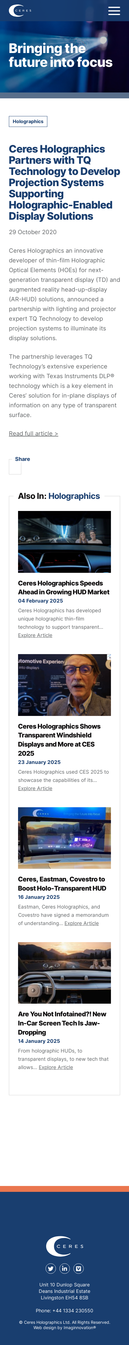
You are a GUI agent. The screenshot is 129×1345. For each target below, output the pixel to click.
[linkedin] (64, 1268)
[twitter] (51, 1268)
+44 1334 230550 (72, 1310)
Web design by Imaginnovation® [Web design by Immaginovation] (64, 1327)
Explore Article (35, 635)
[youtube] (78, 1268)
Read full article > (33, 433)
